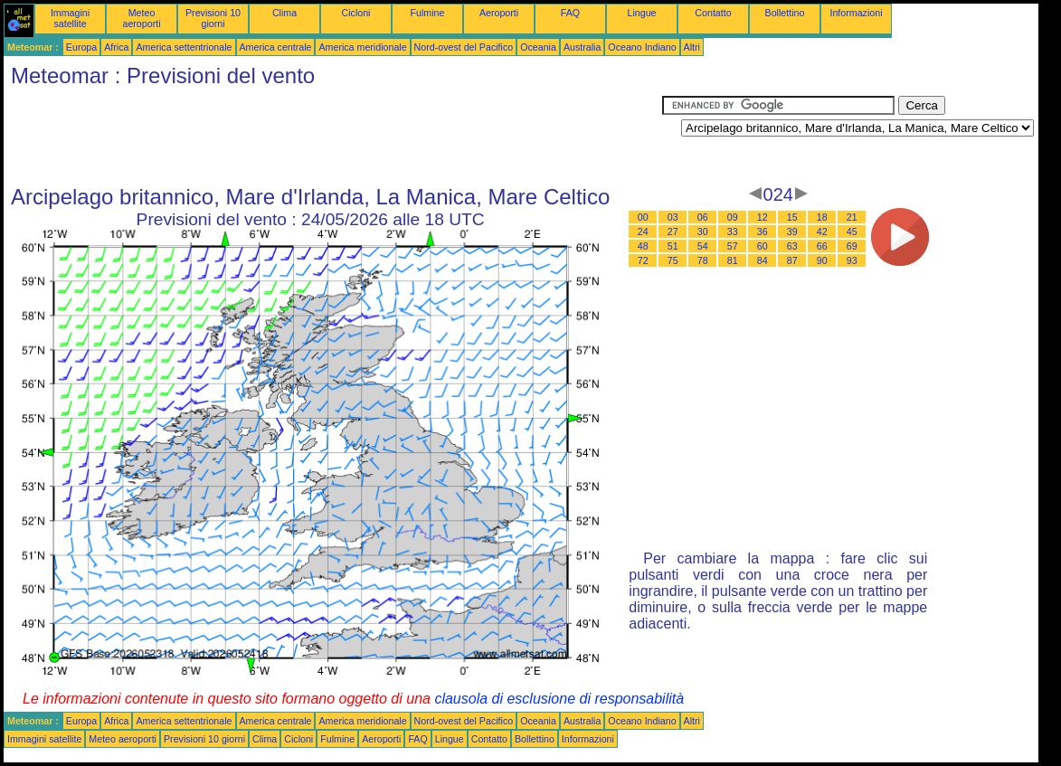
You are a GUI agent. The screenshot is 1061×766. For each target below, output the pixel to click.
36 (762, 231)
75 (673, 260)
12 (762, 217)
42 (822, 231)
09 (732, 217)
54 (702, 246)
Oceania (538, 47)
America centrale (276, 47)
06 (702, 217)
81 (732, 260)
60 (762, 246)
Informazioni (855, 12)
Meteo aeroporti (141, 18)
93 (852, 260)
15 (792, 217)
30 (702, 231)
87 (792, 260)
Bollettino (785, 12)
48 (643, 246)
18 (822, 217)
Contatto (713, 12)
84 (762, 260)
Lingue (642, 12)
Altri (692, 47)
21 (852, 217)
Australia (582, 47)
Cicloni (356, 12)
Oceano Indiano (642, 47)
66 (822, 246)
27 (673, 231)
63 (792, 246)
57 (732, 246)
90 (822, 260)
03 (673, 217)
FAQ (570, 12)
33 (732, 231)
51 (673, 246)
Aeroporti (498, 12)
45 (852, 231)
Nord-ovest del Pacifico (464, 47)
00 (643, 217)
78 (702, 260)
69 (852, 246)
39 (792, 231)
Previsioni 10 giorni (213, 18)
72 (643, 260)
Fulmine (428, 12)
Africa (116, 47)
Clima (284, 12)
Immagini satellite (70, 18)
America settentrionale (184, 47)
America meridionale (362, 47)
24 (643, 231)
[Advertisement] (333, 136)
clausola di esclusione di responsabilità (559, 698)
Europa (81, 47)
